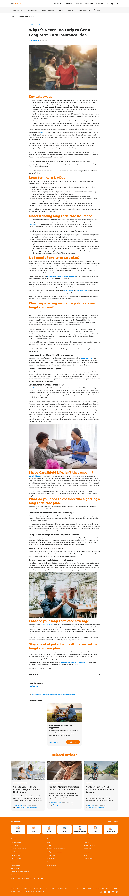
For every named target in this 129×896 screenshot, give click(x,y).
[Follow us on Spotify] (117, 891)
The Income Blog (17, 10)
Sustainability (87, 848)
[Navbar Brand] (16, 3)
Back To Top (113, 821)
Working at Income (84, 10)
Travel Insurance (16, 852)
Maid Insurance (15, 865)
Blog (17, 16)
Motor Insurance (16, 855)
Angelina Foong (56, 802)
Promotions (69, 3)
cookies (84, 888)
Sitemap (35, 888)
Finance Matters (32, 10)
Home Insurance (16, 862)
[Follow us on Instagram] (101, 891)
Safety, (91, 807)
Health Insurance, (37, 694)
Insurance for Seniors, (70, 805)
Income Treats (51, 865)
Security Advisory (26, 888)
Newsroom (87, 852)
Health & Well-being (48, 10)
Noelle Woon (35, 40)
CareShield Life (34, 476)
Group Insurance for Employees (20, 871)
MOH (42, 133)
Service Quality (51, 855)
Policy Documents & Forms (55, 852)
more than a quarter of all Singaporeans (61, 276)
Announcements (88, 858)
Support (79, 3)
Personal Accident (16, 858)
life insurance (38, 388)
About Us (86, 842)
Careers (86, 855)
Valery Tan (90, 805)
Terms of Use (44, 888)
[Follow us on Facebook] (105, 891)
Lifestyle (70, 10)
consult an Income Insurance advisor (74, 662)
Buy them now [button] (16, 821)
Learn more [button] (53, 742)
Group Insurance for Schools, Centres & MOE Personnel (27, 878)
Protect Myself (99, 807)
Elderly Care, (58, 805)
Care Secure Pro (34, 224)
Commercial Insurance (17, 875)
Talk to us (73, 742)
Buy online (99, 3)
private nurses (82, 290)
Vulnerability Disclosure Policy (58, 888)
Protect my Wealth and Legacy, (53, 694)
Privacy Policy (15, 888)
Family (61, 10)
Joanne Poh (18, 805)
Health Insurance (16, 842)
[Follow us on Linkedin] (109, 891)
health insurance (86, 358)
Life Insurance (15, 845)
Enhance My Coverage (69, 694)
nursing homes (68, 290)
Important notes (33, 674)
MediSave (33, 807)
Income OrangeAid (89, 845)
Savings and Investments (18, 848)
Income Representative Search (56, 848)
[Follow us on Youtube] (113, 891)
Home (12, 16)
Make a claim (89, 3)
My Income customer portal (55, 862)
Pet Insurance (15, 868)
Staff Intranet (51, 858)
